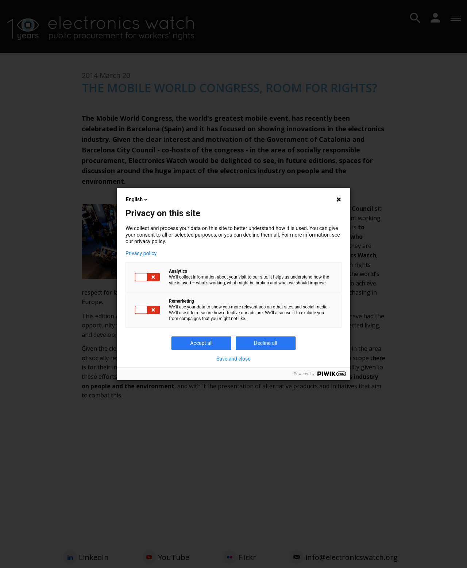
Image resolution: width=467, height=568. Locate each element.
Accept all (201, 343)
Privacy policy (141, 253)
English (137, 199)
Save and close (233, 359)
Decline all (265, 343)
